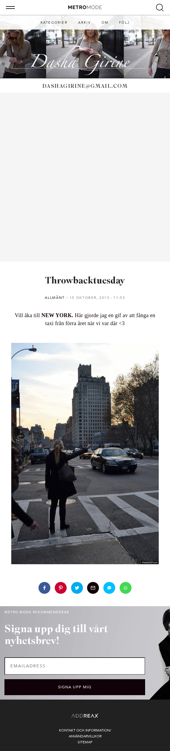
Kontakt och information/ (85, 730)
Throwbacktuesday (85, 281)
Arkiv (84, 22)
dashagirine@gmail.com (85, 86)
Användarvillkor (85, 736)
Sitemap (85, 742)
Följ (124, 22)
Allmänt (55, 297)
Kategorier (54, 22)
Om (105, 22)
